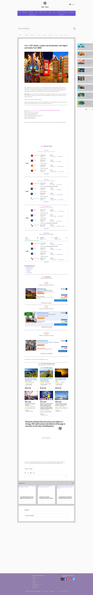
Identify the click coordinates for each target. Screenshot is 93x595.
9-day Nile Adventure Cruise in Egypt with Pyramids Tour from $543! (27, 497)
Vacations (39, 35)
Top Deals (26, 35)
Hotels (34, 581)
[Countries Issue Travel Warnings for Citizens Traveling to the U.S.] (46, 490)
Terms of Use (46, 591)
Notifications (35, 587)
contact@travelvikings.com (65, 591)
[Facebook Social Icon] (65, 579)
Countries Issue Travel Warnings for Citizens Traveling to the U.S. (46, 497)
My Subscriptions (36, 586)
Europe (56, 35)
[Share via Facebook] (25, 472)
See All (73, 483)
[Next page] (89, 109)
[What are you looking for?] (44, 28)
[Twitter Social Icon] (74, 579)
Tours (34, 583)
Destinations (35, 578)
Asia (61, 35)
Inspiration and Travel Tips (37, 584)
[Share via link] (33, 472)
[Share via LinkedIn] (30, 472)
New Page (34, 577)
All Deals (20, 35)
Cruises (34, 582)
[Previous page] (83, 109)
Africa (66, 35)
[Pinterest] (68, 579)
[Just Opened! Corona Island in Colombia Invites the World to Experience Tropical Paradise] (65, 490)
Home (34, 575)
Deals (34, 579)
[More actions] (67, 43)
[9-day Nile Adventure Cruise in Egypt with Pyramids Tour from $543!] (27, 490)
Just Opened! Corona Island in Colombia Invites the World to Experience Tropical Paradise (65, 497)
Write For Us (35, 585)
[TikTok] (62, 579)
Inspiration (50, 35)
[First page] (80, 109)
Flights (44, 35)
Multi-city (32, 35)
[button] (31, 12)
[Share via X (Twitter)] (27, 472)
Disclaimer (53, 591)
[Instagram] (71, 579)
